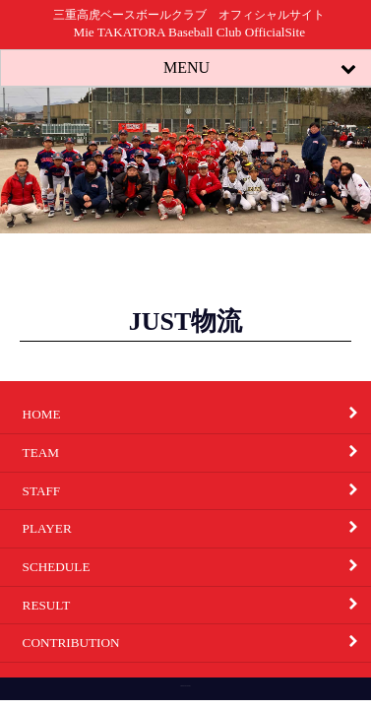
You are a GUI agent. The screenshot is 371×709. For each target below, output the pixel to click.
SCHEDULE (197, 566)
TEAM (197, 452)
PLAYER (197, 529)
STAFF (197, 490)
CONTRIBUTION (197, 643)
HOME (197, 414)
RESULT (197, 604)
